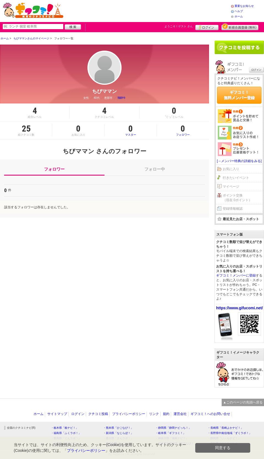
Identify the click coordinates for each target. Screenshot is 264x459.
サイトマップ (57, 414)
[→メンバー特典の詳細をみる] (239, 161)
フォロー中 (154, 169)
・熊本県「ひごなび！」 (118, 427)
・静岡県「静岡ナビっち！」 (173, 427)
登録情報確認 (233, 209)
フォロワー (183, 130)
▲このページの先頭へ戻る (243, 402)
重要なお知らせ (244, 5)
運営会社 (180, 414)
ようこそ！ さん (178, 26)
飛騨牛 (121, 97)
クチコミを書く (239, 47)
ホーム (239, 16)
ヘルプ (239, 11)
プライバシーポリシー (128, 414)
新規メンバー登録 (239, 26)
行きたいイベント (236, 178)
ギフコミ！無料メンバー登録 (239, 95)
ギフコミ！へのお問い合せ (210, 414)
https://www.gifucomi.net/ (239, 308)
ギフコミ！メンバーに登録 (236, 275)
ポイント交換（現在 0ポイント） (237, 197)
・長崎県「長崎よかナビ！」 (225, 427)
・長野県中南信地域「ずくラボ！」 (230, 433)
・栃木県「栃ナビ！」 (64, 427)
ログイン (207, 26)
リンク (154, 414)
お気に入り (231, 169)
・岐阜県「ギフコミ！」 (170, 433)
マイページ (231, 186)
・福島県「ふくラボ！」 (66, 433)
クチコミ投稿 (98, 414)
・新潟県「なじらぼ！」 (118, 433)
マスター (130, 130)
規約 (166, 414)
